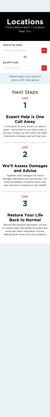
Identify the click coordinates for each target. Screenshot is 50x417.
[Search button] (44, 50)
